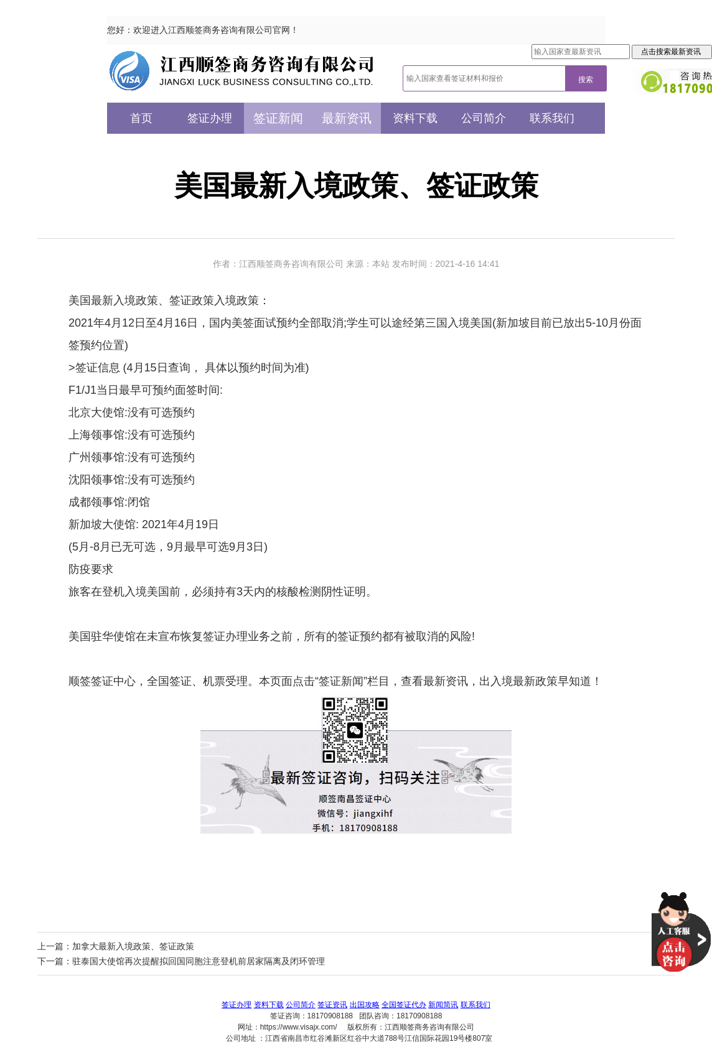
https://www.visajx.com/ (298, 1027)
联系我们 (552, 118)
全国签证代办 (404, 1004)
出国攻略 (365, 1004)
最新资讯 (347, 118)
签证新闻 (278, 118)
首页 (141, 118)
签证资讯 (332, 1004)
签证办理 (209, 118)
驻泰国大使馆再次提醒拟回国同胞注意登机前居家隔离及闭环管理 (198, 961)
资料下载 (415, 118)
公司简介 (483, 118)
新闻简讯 (443, 1004)
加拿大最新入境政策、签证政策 (133, 946)
